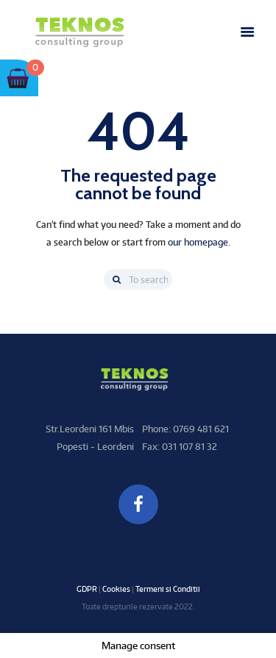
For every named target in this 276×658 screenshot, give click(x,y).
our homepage (198, 242)
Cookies (116, 588)
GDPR (87, 588)
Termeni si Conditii (167, 588)
